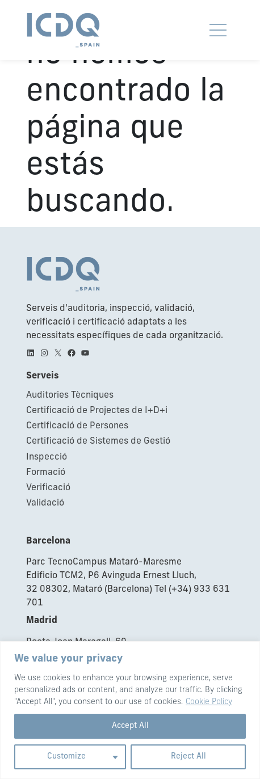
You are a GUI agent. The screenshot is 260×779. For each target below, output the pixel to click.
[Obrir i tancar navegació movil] (218, 30)
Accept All (130, 726)
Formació (45, 472)
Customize (66, 756)
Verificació (48, 487)
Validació (45, 503)
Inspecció (46, 457)
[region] (130, 710)
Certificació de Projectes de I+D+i (96, 410)
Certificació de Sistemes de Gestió (98, 441)
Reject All (188, 756)
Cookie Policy (209, 702)
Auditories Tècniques (70, 395)
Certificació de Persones (77, 426)
